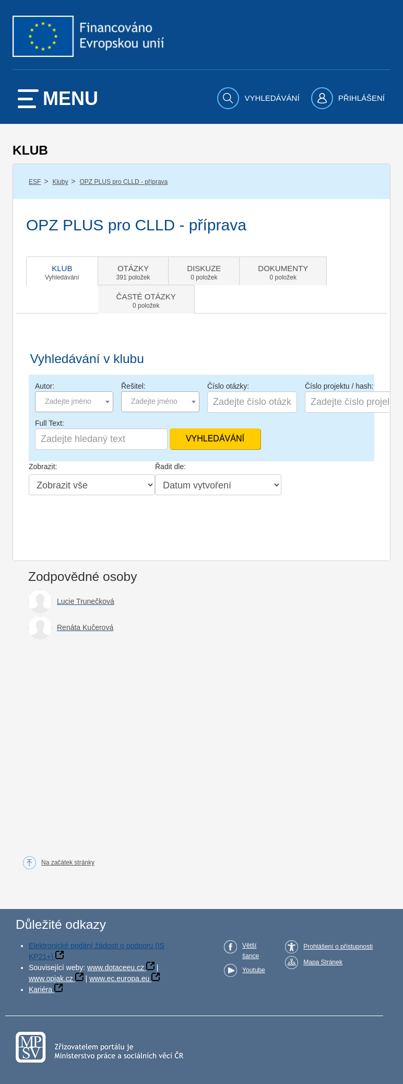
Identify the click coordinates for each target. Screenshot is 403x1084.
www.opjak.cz (51, 978)
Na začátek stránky (67, 862)
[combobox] (74, 401)
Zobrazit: (43, 466)
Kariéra (40, 989)
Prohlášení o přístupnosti (338, 946)
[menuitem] (259, 98)
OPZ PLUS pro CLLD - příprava (124, 181)
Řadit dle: (170, 466)
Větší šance (250, 951)
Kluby (60, 181)
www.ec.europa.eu (119, 978)
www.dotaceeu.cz (115, 967)
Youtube (253, 970)
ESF (35, 181)
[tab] (62, 271)
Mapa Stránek (322, 962)
